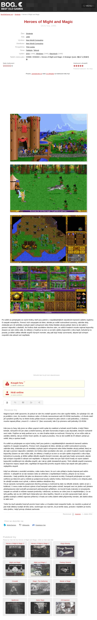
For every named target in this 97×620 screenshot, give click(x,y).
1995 (28, 37)
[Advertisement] (48, 95)
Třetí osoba (30, 47)
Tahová (36, 50)
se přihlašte (50, 74)
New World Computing (34, 40)
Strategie (17, 14)
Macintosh (53, 54)
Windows (39, 54)
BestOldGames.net (7, 14)
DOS (28, 54)
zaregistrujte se (36, 74)
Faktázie (29, 50)
